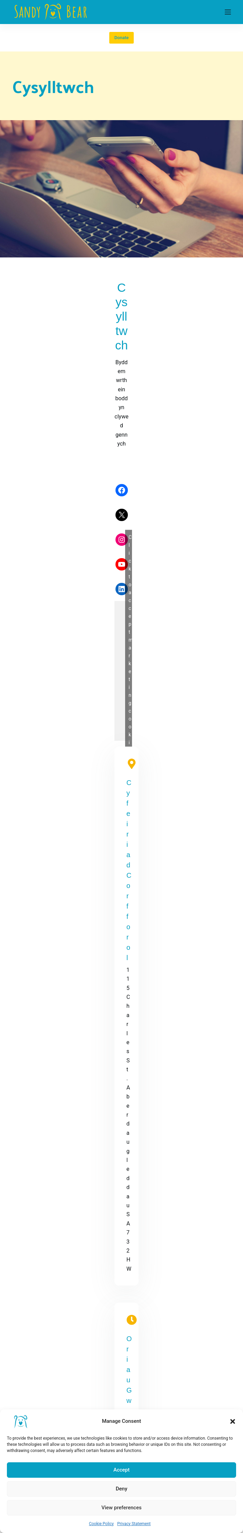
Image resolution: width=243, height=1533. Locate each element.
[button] (232, 1421)
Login (19, 1380)
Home (19, 1353)
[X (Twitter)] (30, 1183)
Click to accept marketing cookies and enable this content (178, 411)
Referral (21, 1371)
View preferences (121, 1508)
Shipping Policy (31, 1314)
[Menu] (228, 12)
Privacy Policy (29, 1278)
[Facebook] (16, 1183)
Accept (121, 1470)
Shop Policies (28, 1296)
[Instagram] (43, 1183)
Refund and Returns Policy (44, 1305)
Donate (121, 37)
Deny (122, 1489)
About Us (23, 1362)
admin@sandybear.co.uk (208, 564)
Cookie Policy (101, 1523)
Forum (20, 1389)
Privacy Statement (134, 1523)
